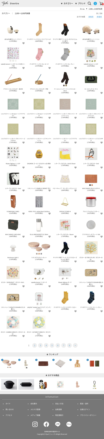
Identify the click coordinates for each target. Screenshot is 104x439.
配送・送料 (84, 403)
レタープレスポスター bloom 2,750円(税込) (65, 227)
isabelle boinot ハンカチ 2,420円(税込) (91, 56)
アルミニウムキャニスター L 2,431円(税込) (91, 203)
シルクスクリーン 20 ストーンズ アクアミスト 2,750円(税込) (65, 132)
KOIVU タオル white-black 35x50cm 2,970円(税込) (39, 203)
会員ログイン (85, 409)
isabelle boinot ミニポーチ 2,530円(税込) (39, 274)
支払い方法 (59, 403)
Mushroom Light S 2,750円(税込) (13, 250)
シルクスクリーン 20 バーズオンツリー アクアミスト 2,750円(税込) (91, 107)
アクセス (9, 415)
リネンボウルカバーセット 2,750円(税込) (39, 250)
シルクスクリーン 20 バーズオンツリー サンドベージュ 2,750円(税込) (65, 107)
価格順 (90, 17)
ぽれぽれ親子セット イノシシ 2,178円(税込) (91, 31)
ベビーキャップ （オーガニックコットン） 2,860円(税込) (65, 180)
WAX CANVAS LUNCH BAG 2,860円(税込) (13, 227)
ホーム (82, 9)
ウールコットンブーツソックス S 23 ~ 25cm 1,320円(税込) (65, 82)
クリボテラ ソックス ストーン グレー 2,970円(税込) (91, 299)
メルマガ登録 (35, 409)
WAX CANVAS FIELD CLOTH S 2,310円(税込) (91, 180)
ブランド (81, 3)
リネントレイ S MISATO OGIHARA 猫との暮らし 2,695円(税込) (91, 275)
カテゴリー (68, 3)
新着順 (99, 17)
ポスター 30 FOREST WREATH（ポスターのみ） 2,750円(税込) (39, 325)
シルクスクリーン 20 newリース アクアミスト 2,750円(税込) (13, 107)
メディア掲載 (35, 415)
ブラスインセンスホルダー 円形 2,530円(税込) (39, 81)
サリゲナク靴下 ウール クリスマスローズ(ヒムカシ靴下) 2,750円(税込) (65, 251)
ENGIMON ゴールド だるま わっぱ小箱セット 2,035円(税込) (39, 157)
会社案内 (33, 403)
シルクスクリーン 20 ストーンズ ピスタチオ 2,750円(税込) (91, 132)
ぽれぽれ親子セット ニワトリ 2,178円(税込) (13, 31)
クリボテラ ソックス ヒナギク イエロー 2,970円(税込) (65, 299)
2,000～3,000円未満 (95, 9)
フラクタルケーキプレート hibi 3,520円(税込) (91, 227)
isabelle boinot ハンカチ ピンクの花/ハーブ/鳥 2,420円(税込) (13, 57)
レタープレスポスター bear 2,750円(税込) (13, 180)
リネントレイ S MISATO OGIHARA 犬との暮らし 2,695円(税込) (13, 300)
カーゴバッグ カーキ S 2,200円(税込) (91, 81)
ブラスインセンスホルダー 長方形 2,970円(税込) (13, 81)
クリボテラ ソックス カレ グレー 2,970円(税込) (65, 56)
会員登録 (58, 409)
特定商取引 (59, 415)
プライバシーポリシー (88, 415)
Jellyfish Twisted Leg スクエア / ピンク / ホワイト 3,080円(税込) (39, 300)
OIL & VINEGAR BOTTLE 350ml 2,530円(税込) (39, 227)
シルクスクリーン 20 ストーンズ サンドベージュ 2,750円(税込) (39, 132)
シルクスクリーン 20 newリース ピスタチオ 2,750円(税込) (39, 107)
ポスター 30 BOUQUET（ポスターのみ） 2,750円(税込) (13, 274)
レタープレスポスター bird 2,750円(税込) (91, 156)
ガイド (8, 403)
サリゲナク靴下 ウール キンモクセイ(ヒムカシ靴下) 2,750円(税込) (65, 32)
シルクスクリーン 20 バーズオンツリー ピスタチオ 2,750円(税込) (13, 132)
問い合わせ (10, 409)
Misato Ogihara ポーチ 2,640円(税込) (65, 274)
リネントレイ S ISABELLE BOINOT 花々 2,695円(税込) (39, 180)
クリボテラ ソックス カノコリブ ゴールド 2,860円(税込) (39, 31)
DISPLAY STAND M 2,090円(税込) (65, 203)
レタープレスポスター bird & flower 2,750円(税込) (65, 156)
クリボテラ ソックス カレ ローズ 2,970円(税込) (39, 56)
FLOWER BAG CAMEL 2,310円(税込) (13, 203)
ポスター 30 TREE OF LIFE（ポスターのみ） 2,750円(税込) (91, 251)
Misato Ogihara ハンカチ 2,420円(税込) (13, 156)
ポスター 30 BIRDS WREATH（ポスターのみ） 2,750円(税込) (13, 325)
